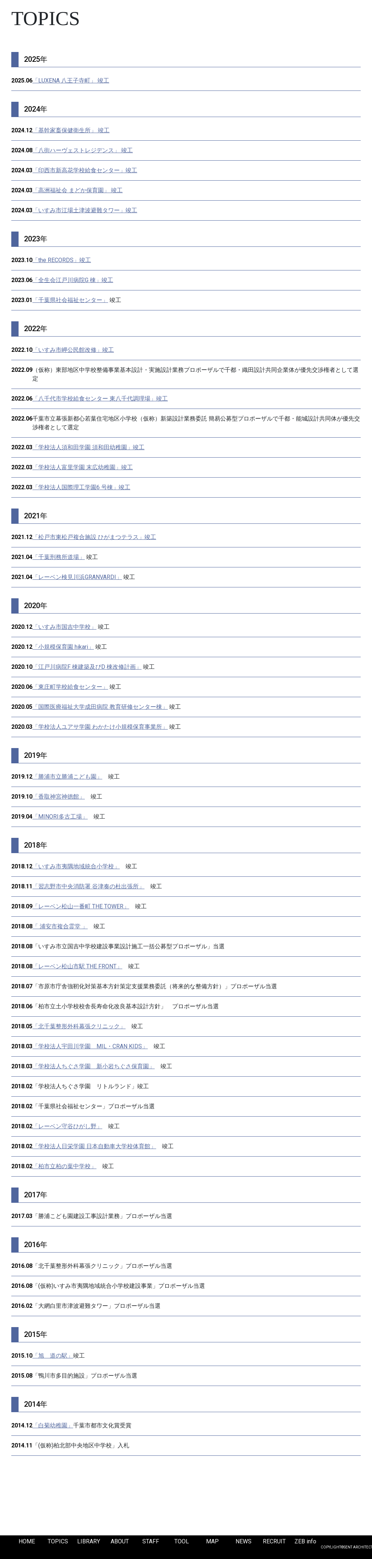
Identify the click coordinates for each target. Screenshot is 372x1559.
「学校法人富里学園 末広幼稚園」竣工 (82, 467)
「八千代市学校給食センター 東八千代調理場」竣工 (100, 398)
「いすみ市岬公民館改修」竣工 (73, 349)
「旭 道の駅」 (52, 1355)
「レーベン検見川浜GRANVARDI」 (77, 577)
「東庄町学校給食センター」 (70, 686)
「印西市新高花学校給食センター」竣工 (84, 170)
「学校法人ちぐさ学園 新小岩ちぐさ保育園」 (93, 1066)
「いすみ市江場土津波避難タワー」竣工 (84, 210)
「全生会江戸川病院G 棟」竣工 (72, 280)
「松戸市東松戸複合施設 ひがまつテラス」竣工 (94, 537)
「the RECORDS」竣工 (61, 260)
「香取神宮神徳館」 (58, 796)
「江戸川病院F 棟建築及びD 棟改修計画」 (87, 666)
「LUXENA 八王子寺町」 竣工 (70, 80)
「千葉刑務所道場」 (58, 557)
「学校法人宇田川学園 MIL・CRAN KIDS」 (90, 1046)
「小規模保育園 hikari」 (63, 646)
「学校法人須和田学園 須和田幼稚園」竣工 (88, 447)
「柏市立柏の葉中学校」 (64, 1166)
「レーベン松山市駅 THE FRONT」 (77, 966)
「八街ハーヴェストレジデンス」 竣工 (82, 150)
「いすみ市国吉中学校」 (64, 626)
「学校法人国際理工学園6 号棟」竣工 (81, 487)
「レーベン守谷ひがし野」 (67, 1126)
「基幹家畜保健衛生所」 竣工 (71, 130)
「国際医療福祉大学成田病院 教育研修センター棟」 (100, 706)
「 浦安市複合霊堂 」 (60, 926)
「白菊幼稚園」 (52, 1425)
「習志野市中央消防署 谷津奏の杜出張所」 (88, 886)
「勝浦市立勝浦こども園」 (67, 776)
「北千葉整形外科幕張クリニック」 (79, 1026)
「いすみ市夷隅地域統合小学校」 (76, 866)
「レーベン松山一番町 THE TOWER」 (80, 906)
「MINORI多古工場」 (60, 816)
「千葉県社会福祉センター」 (70, 300)
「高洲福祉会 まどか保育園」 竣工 (77, 190)
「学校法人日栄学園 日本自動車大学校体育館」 (94, 1146)
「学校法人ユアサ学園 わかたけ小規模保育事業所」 (100, 726)
